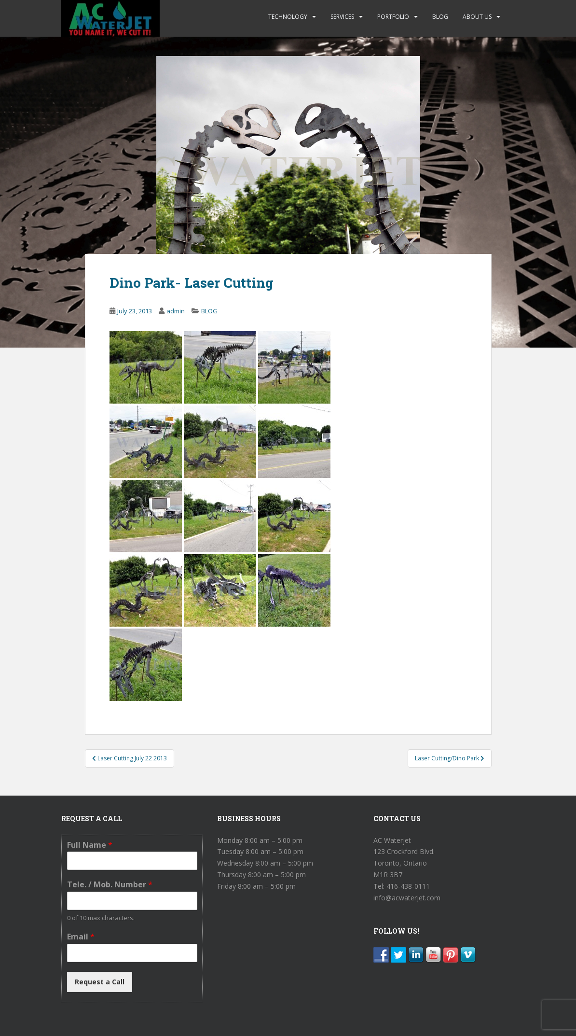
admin (175, 311)
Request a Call (99, 981)
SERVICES (342, 17)
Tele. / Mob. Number (109, 885)
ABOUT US (477, 17)
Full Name (89, 845)
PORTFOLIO (393, 17)
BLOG (440, 17)
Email (81, 937)
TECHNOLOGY (287, 17)
